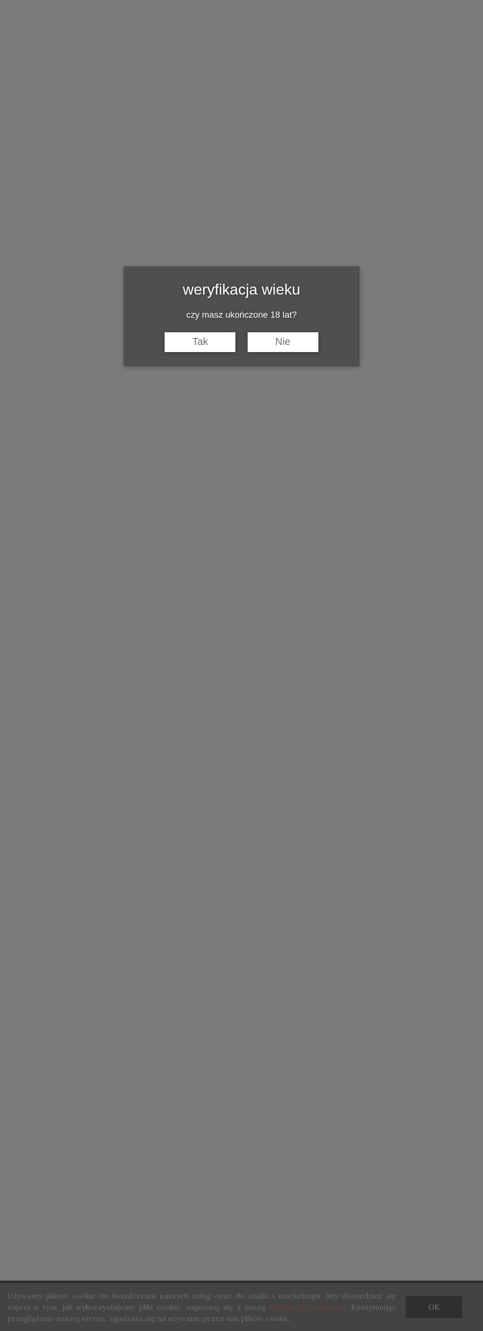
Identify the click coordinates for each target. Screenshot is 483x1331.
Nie (283, 341)
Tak (200, 341)
